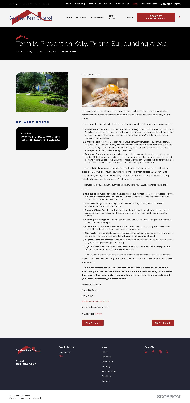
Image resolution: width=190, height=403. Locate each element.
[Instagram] (160, 351)
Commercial (107, 361)
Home (104, 352)
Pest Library (94, 4)
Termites (98, 313)
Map (61, 356)
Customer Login (149, 4)
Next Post (162, 323)
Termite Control (109, 371)
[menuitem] (12, 398)
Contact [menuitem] (129, 17)
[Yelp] (167, 351)
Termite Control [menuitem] (112, 17)
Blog (135, 4)
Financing (80, 4)
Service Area (122, 4)
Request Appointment (156, 17)
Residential (107, 356)
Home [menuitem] (69, 17)
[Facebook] (153, 351)
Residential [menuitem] (81, 17)
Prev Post (92, 323)
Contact (105, 381)
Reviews (108, 4)
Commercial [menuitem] (97, 17)
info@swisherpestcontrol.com (95, 301)
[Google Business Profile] (146, 351)
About (69, 4)
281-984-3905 (171, 3)
